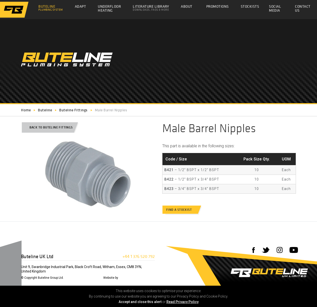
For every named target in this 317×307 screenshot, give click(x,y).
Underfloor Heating (109, 8)
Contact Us (303, 9)
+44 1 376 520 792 (138, 256)
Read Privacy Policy (182, 302)
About (186, 6)
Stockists (250, 7)
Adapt (80, 6)
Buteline (50, 7)
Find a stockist (181, 210)
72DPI (124, 277)
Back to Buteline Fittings (49, 127)
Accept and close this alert (140, 302)
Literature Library (151, 7)
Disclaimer (73, 277)
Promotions (217, 7)
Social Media (275, 8)
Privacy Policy (91, 277)
